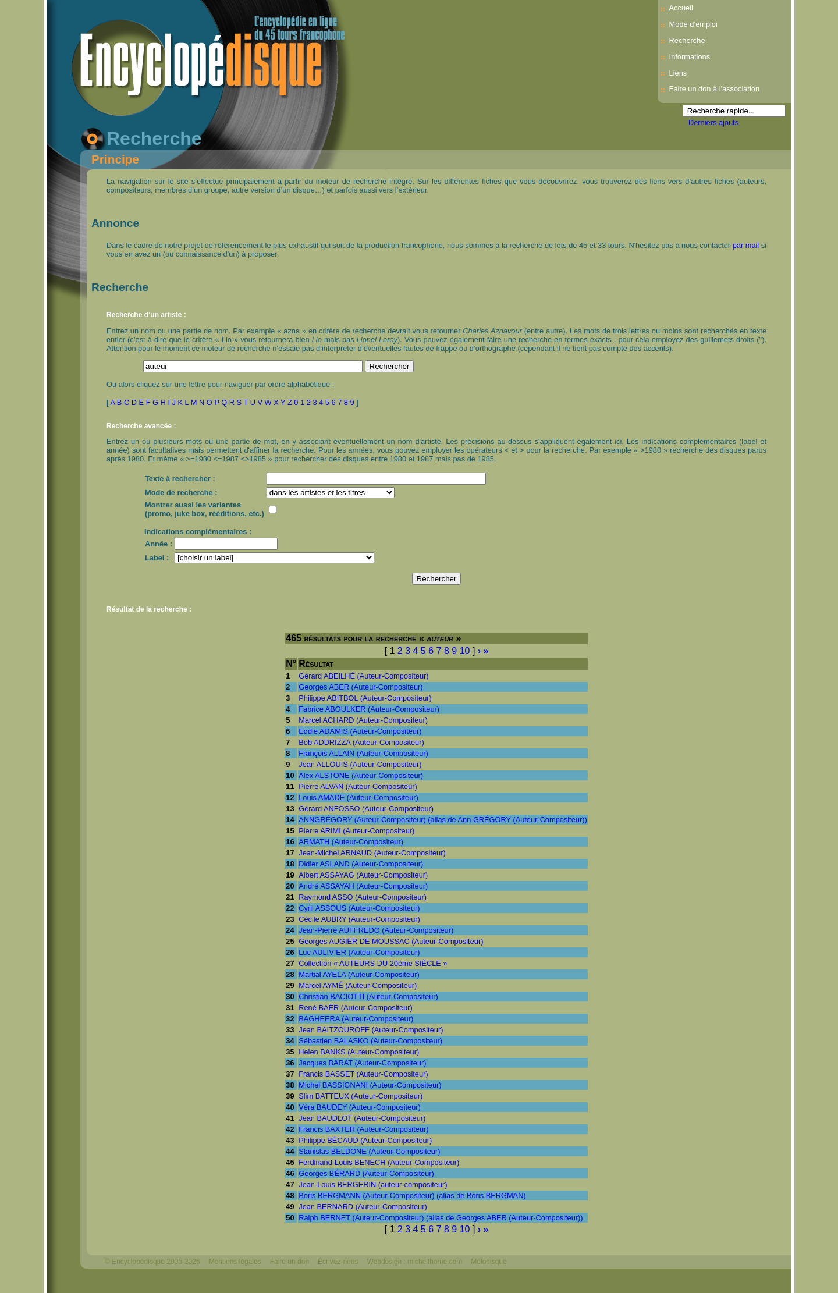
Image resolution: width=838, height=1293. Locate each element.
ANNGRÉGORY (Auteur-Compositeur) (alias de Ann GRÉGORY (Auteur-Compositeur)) (443, 819)
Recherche (687, 40)
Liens (678, 73)
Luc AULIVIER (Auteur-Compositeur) (359, 952)
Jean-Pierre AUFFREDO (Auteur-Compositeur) (376, 930)
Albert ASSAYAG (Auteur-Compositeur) (363, 875)
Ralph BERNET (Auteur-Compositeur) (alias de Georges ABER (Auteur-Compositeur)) (441, 1217)
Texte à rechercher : (180, 478)
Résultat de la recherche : (148, 609)
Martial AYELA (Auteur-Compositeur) (359, 974)
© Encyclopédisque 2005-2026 (152, 1262)
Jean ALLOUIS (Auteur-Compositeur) (360, 764)
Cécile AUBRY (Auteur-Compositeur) (359, 919)
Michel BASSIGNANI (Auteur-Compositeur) (370, 1085)
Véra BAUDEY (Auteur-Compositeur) (360, 1107)
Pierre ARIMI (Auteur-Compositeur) (356, 830)
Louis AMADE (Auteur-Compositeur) (358, 797)
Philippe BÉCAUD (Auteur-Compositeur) (365, 1140)
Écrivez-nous (338, 1262)
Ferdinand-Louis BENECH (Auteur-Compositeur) (379, 1162)
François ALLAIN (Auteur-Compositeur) (363, 753)
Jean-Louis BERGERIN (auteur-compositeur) (373, 1184)
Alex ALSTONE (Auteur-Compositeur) (361, 775)
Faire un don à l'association (714, 88)
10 (465, 651)
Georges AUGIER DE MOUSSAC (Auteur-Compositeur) (391, 941)
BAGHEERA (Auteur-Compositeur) (356, 1018)
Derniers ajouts (713, 122)
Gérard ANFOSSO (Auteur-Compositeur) (366, 808)
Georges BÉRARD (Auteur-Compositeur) (366, 1173)
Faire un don (289, 1262)
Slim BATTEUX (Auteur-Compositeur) (360, 1096)
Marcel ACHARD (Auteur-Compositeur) (363, 720)
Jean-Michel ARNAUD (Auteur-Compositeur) (372, 852)
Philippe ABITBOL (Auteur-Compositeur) (365, 698)
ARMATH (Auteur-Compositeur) (351, 841)
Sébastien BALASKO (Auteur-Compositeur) (370, 1040)
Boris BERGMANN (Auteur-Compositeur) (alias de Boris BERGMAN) (412, 1195)
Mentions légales (235, 1262)
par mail (746, 245)
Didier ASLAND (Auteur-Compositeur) (361, 863)
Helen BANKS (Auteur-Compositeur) (359, 1051)
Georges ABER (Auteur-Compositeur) (360, 687)
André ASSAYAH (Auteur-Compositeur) (363, 886)
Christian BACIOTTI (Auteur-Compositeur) (368, 996)
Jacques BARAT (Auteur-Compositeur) (362, 1062)
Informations (689, 56)
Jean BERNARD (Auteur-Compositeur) (363, 1206)
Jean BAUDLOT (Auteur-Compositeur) (362, 1118)
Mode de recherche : (181, 492)
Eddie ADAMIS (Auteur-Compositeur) (360, 731)
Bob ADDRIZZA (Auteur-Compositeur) (361, 742)
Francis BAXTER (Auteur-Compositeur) (363, 1129)
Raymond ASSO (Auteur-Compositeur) (363, 897)
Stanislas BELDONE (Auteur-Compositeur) (369, 1151)
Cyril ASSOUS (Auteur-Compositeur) (359, 908)
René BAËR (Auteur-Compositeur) (356, 1007)
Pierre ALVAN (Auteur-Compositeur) (358, 786)
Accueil (681, 7)
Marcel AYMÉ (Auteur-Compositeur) (358, 985)
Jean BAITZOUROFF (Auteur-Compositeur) (371, 1029)
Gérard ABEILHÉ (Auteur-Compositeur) (363, 676)
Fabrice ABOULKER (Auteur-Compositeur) (369, 709)
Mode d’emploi (693, 24)
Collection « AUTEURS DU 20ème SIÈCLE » (373, 963)
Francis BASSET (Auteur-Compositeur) (363, 1074)
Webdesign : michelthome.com (414, 1262)
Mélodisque (488, 1262)
